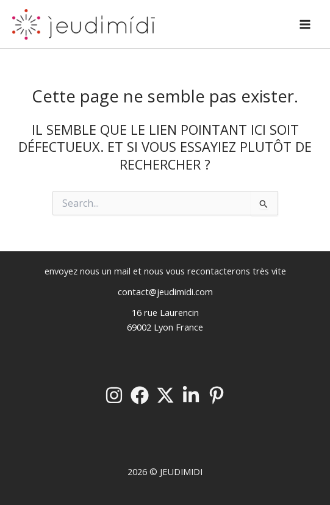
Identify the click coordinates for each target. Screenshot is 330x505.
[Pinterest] (216, 395)
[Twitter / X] (165, 395)
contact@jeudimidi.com (165, 291)
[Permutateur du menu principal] (305, 24)
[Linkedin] (191, 395)
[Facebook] (140, 395)
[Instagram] (114, 395)
